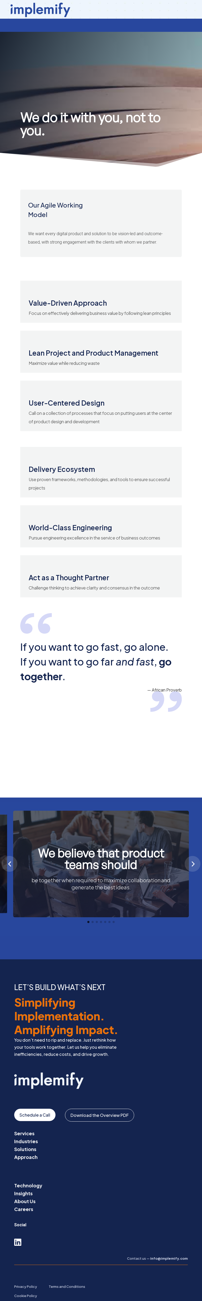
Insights (23, 1180)
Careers (23, 1196)
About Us (25, 1188)
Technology (28, 1172)
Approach (26, 1144)
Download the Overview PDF (99, 1102)
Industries (26, 1128)
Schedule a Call (34, 1102)
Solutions (25, 1136)
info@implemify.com (169, 1245)
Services (24, 1120)
